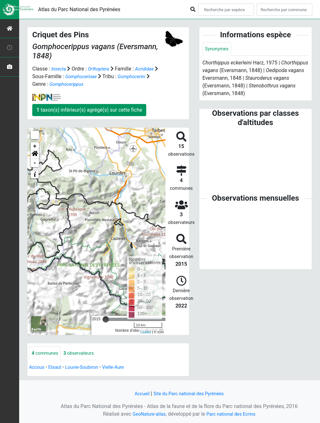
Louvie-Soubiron (86, 368)
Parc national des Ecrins (232, 414)
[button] (35, 154)
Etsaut (57, 368)
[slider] (106, 319)
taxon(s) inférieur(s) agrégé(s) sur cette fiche (89, 110)
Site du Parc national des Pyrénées (189, 393)
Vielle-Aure (121, 368)
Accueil (138, 393)
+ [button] (35, 146)
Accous (37, 368)
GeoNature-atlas (146, 414)
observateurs (83, 353)
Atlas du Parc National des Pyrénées (79, 9)
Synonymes (218, 49)
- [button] (35, 163)
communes (46, 353)
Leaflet (146, 332)
